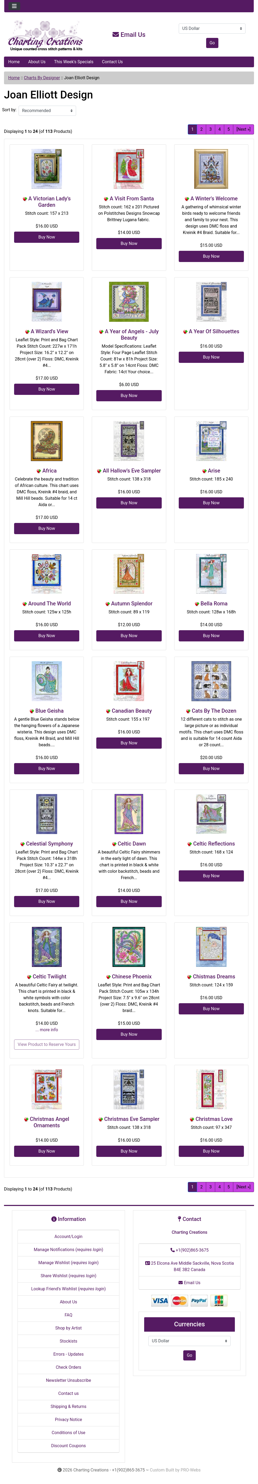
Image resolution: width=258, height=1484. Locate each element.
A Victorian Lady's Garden (49, 201)
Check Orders (68, 1367)
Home (14, 61)
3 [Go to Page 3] (210, 129)
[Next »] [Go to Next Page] (243, 129)
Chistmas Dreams (214, 976)
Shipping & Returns (68, 1406)
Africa (49, 470)
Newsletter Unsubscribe (68, 1380)
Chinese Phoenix (132, 976)
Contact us (68, 1393)
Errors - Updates (68, 1354)
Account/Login (68, 1236)
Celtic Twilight (49, 976)
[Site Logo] (46, 35)
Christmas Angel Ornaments (49, 1122)
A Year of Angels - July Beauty (132, 334)
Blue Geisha (49, 711)
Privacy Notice (68, 1419)
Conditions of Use (68, 1432)
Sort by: (9, 109)
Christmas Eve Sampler (132, 1119)
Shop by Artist (68, 1328)
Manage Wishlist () (68, 1262)
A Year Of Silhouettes (214, 331)
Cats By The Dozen (214, 711)
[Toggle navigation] (14, 6)
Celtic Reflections (214, 843)
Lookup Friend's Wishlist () (68, 1288)
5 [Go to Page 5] (228, 129)
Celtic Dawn (132, 843)
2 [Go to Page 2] (201, 129)
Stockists (68, 1341)
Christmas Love (213, 1119)
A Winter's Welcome (214, 198)
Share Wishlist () (69, 1275)
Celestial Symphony (49, 843)
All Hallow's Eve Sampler (132, 470)
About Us (36, 61)
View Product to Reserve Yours (47, 1044)
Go (212, 42)
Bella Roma (214, 603)
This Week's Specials (73, 61)
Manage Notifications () (68, 1249)
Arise (214, 470)
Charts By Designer (42, 77)
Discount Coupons (68, 1445)
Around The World (49, 603)
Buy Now (46, 237)
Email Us (129, 34)
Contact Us (112, 61)
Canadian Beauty (132, 711)
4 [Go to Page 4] (219, 129)
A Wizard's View (49, 331)
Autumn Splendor (132, 603)
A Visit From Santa (132, 198)
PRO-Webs (191, 1470)
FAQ (68, 1315)
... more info (46, 1029)
